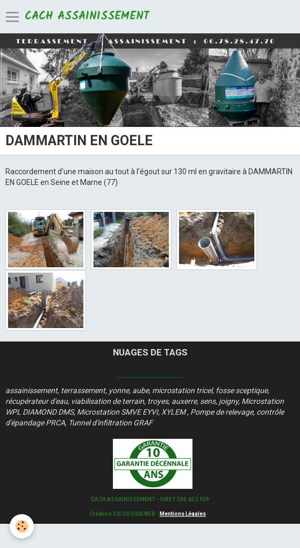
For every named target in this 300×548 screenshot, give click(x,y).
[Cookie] (22, 526)
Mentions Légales (183, 514)
